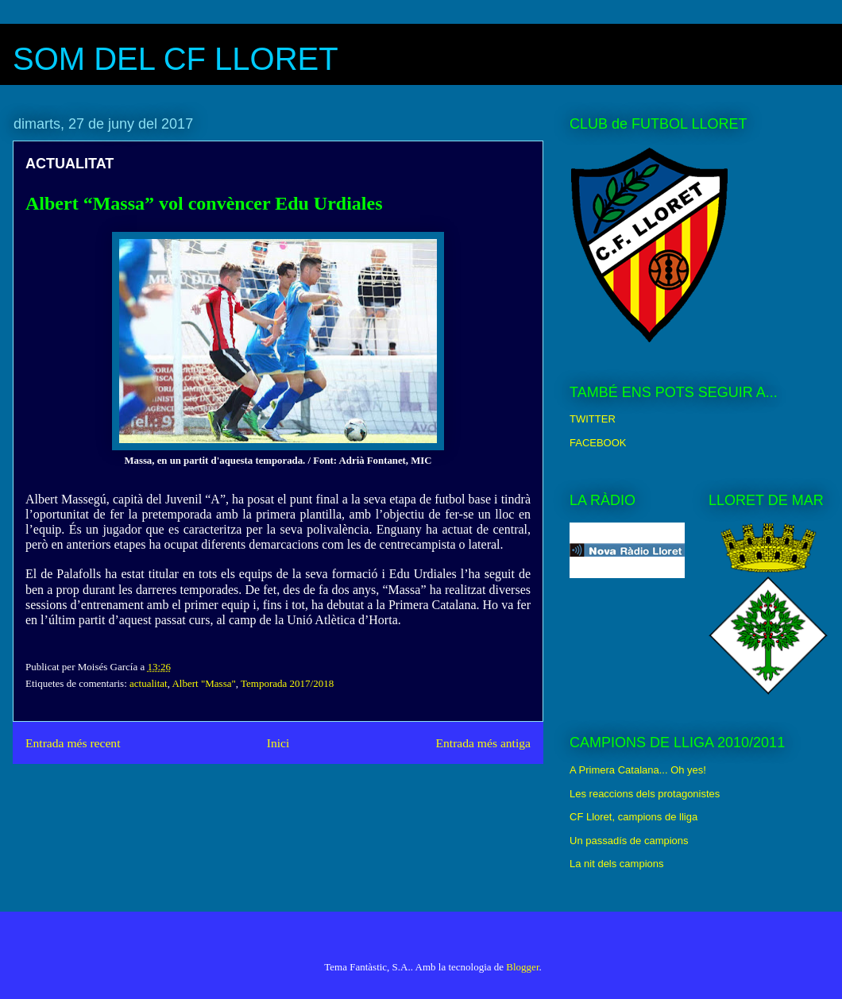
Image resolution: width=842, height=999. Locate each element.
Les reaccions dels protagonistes (645, 794)
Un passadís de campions (629, 841)
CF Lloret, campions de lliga (633, 817)
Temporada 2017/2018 (287, 683)
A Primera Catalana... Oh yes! (638, 770)
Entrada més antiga (483, 743)
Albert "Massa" (203, 683)
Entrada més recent (73, 743)
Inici (278, 743)
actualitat (148, 683)
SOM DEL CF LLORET (175, 58)
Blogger (522, 967)
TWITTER (593, 419)
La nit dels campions (617, 864)
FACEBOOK (598, 443)
